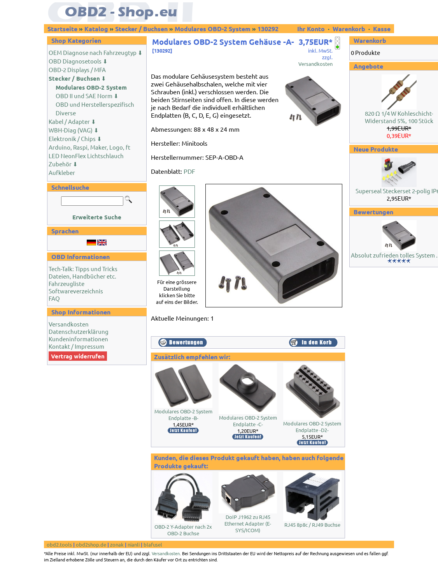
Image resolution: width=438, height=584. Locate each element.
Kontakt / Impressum (76, 346)
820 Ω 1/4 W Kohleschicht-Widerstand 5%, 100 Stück (399, 116)
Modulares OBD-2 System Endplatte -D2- (312, 426)
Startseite (62, 29)
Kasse (382, 29)
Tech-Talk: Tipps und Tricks (83, 268)
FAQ (54, 298)
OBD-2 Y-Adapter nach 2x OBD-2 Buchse (183, 529)
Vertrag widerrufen (77, 356)
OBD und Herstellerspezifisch (95, 104)
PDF (189, 171)
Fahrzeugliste (66, 283)
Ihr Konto (311, 29)
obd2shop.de (91, 544)
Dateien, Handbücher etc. (82, 276)
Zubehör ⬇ (63, 164)
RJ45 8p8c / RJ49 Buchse (312, 524)
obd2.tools (59, 544)
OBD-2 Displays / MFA (77, 69)
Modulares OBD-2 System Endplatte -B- (183, 414)
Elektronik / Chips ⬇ (75, 138)
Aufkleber (62, 172)
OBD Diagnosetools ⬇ (78, 61)
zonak (117, 544)
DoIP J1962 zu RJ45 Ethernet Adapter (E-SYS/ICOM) (247, 523)
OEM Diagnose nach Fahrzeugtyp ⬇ (96, 52)
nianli (134, 544)
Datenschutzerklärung (79, 331)
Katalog (96, 29)
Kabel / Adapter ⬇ (72, 121)
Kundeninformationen (78, 338)
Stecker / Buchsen (141, 29)
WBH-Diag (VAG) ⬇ (74, 130)
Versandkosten (69, 324)
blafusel (153, 544)
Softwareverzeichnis (76, 291)
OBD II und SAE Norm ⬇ (87, 95)
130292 (268, 29)
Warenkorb (349, 29)
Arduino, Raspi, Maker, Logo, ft (89, 147)
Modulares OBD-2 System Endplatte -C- (248, 420)
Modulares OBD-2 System (213, 29)
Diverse (66, 112)
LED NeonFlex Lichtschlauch (86, 155)
